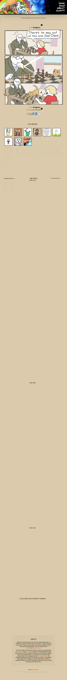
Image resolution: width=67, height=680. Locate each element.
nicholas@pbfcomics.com (33, 651)
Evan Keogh (28, 655)
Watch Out (28, 109)
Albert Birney (19, 655)
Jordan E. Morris (42, 659)
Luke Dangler (35, 673)
